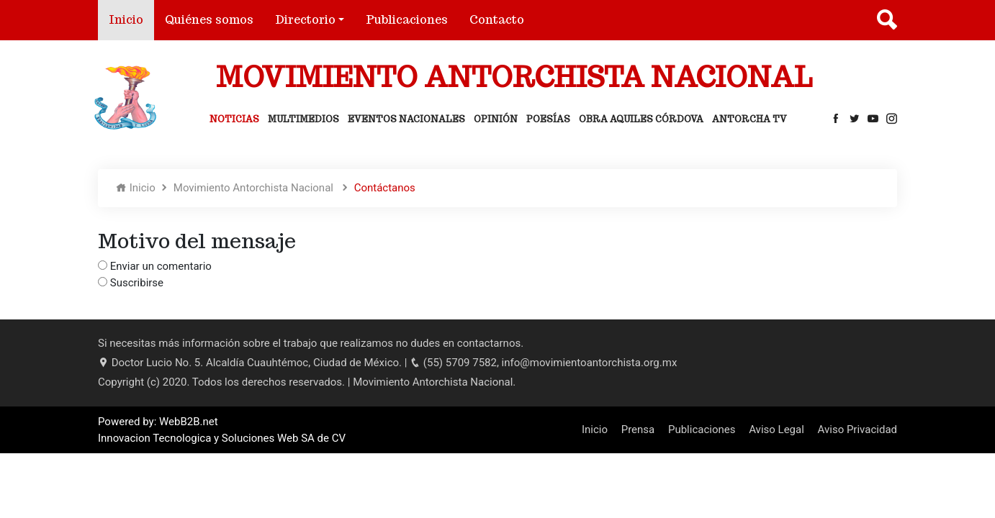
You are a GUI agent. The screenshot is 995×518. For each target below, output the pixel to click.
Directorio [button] (305, 19)
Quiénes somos (209, 19)
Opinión (496, 119)
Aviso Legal (776, 429)
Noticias (234, 119)
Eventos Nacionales (406, 119)
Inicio (131, 19)
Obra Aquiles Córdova (641, 119)
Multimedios (303, 119)
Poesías (548, 119)
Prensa (638, 429)
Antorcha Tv (749, 119)
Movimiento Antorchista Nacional (255, 187)
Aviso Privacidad (857, 429)
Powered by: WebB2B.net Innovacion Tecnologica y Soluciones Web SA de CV (222, 430)
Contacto (496, 19)
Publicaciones (407, 19)
